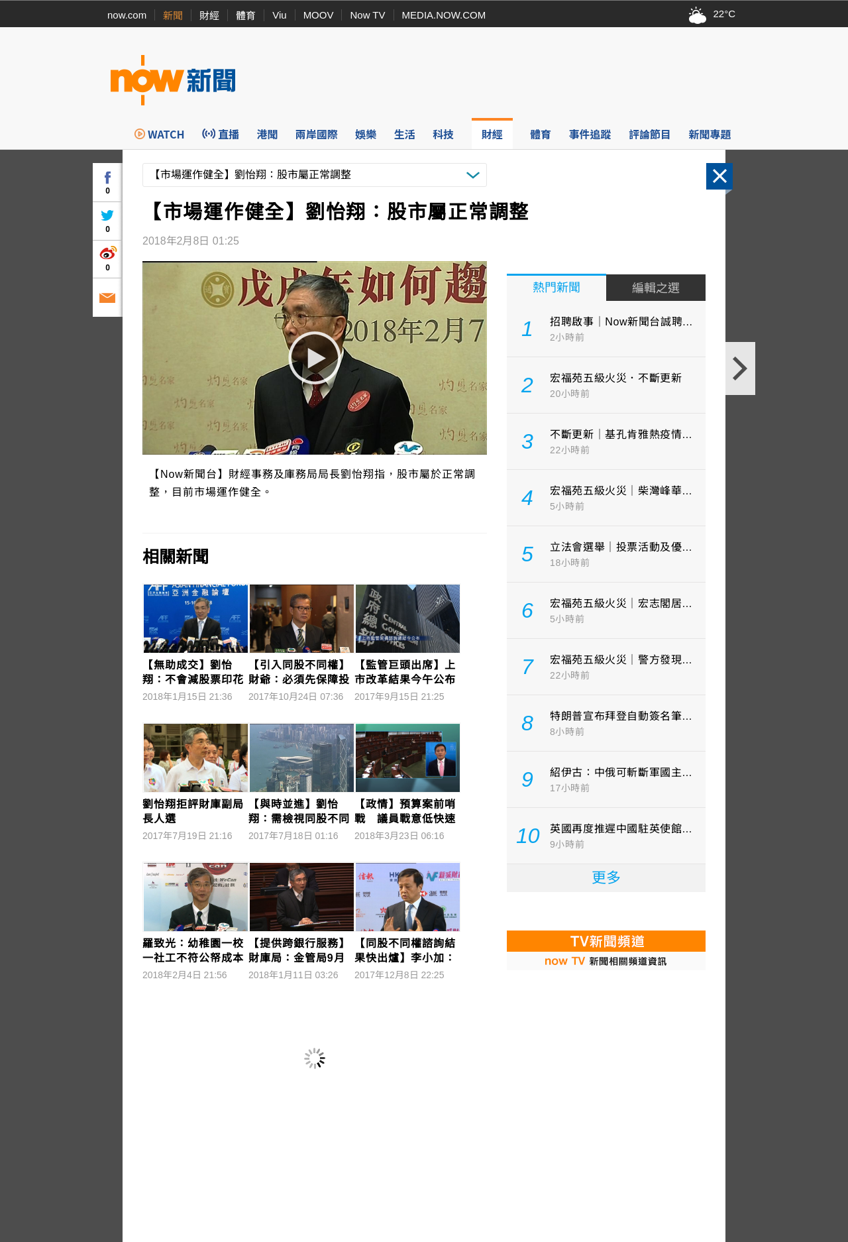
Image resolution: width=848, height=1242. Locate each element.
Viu (279, 15)
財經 (209, 15)
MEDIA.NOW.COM (444, 15)
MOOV (318, 15)
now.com (126, 15)
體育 (246, 15)
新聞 (173, 15)
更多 (606, 878)
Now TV (367, 15)
